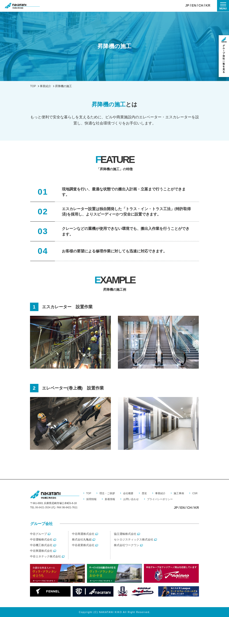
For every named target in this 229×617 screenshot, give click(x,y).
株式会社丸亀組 (82, 539)
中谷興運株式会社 (41, 550)
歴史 (144, 493)
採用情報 (91, 499)
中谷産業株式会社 (83, 545)
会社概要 (128, 493)
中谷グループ (38, 534)
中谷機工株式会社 (41, 545)
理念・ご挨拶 (107, 493)
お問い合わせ (131, 499)
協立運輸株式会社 (125, 534)
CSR (194, 493)
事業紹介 (160, 493)
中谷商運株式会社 (83, 534)
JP (187, 6)
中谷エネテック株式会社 (45, 556)
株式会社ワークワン (126, 545)
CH (201, 6)
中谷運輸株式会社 (41, 539)
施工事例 (179, 493)
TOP (88, 493)
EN (193, 6)
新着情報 (110, 499)
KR (208, 6)
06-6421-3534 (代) (45, 507)
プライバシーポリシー (160, 499)
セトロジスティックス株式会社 (133, 539)
